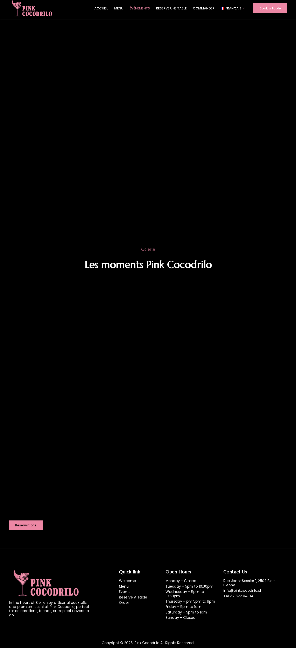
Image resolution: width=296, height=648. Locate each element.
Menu (118, 8)
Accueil (101, 8)
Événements (139, 8)
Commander (203, 8)
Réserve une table (171, 8)
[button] (26, 525)
